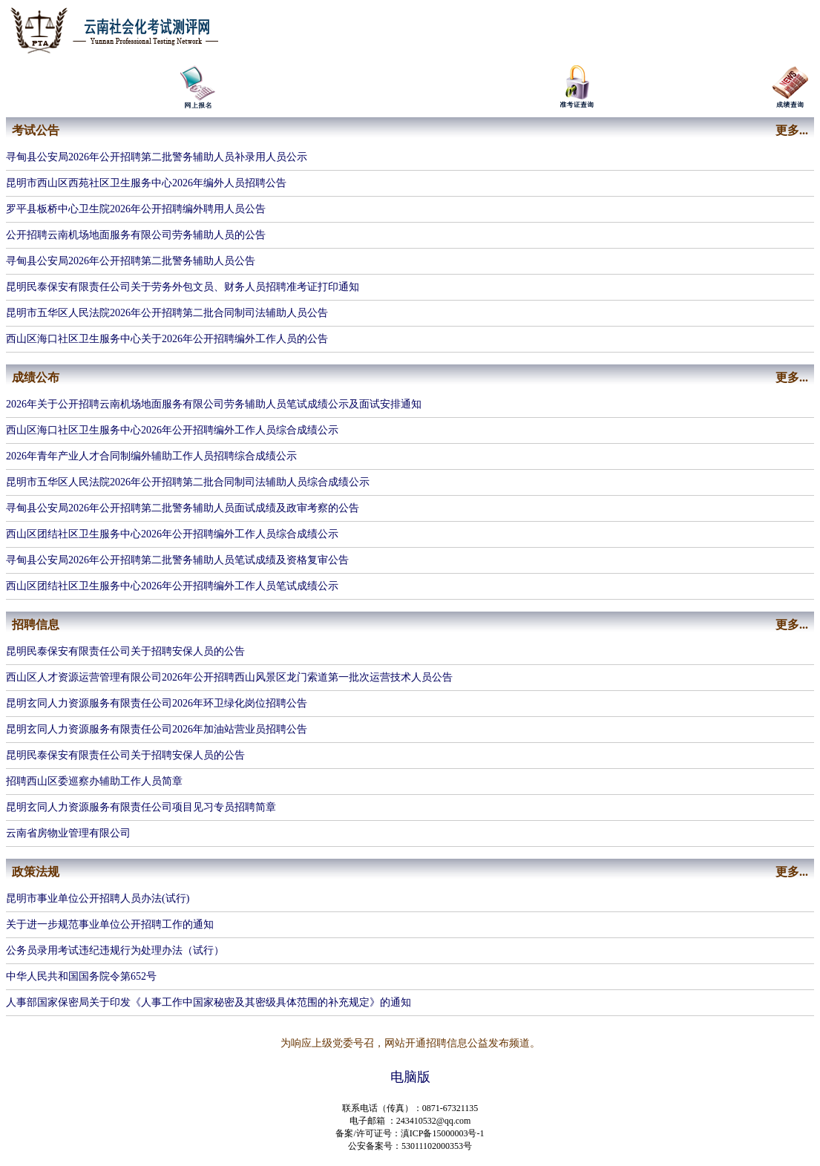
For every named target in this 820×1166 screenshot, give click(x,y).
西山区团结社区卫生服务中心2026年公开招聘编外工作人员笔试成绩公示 (172, 586)
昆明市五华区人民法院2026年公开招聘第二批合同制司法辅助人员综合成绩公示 (188, 482)
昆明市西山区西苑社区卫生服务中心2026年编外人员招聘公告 (146, 183)
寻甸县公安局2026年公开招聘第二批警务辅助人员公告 (130, 260)
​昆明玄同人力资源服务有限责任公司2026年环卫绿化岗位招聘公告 (156, 703)
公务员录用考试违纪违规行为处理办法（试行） (115, 950)
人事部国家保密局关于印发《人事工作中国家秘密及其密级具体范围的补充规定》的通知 (208, 1002)
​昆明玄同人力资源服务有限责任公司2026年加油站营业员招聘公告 (156, 729)
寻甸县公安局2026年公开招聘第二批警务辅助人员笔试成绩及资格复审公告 (177, 560)
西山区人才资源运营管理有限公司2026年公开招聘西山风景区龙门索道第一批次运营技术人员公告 (229, 677)
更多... (791, 130)
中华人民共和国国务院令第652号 (81, 976)
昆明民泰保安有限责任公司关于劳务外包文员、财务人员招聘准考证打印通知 (182, 286)
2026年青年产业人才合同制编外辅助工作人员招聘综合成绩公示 (151, 456)
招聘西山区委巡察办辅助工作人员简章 (94, 781)
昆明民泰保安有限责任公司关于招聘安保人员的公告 (125, 651)
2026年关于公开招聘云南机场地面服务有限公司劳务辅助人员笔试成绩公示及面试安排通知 (214, 404)
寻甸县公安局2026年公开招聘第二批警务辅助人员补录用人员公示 (156, 157)
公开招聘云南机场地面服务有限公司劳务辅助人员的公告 (136, 234)
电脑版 (410, 1077)
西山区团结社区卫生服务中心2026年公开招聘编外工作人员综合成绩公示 (172, 534)
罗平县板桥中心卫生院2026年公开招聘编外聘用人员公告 (136, 208)
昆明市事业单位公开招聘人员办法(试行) (97, 898)
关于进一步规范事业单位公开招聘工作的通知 (110, 924)
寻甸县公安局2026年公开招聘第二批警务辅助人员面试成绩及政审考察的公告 (182, 508)
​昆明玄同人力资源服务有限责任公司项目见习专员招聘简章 (141, 807)
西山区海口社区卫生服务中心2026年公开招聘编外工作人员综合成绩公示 (172, 430)
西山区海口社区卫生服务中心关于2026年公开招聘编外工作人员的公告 (167, 338)
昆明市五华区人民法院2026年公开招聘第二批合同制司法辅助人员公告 (167, 312)
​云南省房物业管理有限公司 (68, 833)
